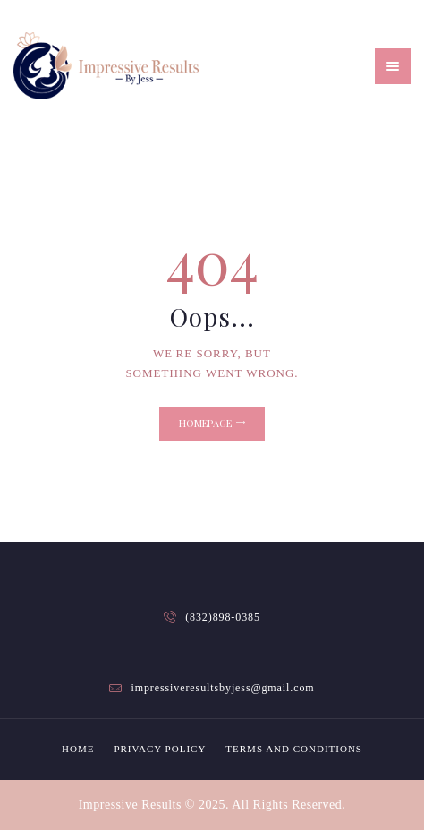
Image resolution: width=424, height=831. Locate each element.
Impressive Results (130, 804)
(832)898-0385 (222, 617)
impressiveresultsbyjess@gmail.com (222, 687)
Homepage (205, 423)
